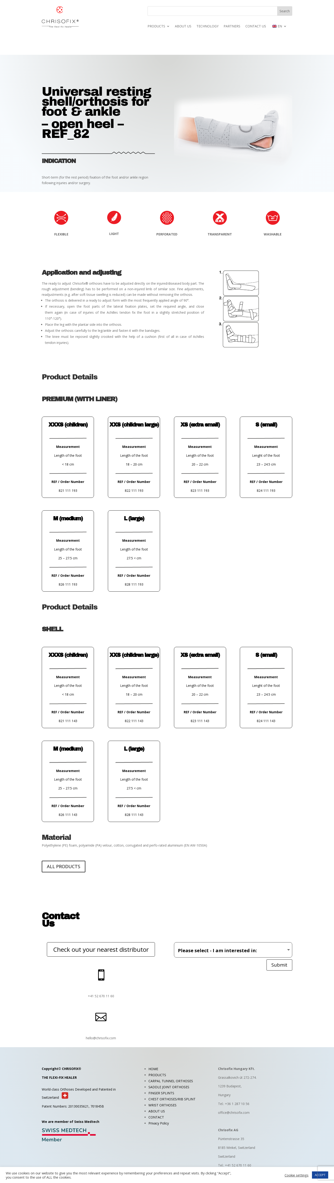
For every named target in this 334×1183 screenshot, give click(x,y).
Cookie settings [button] (296, 1175)
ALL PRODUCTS (63, 866)
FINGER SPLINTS (161, 1093)
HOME (153, 1069)
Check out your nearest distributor (101, 949)
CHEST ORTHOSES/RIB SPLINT (172, 1099)
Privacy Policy (158, 1123)
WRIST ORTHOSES (162, 1105)
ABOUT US (183, 26)
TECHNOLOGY (207, 26)
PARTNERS (232, 26)
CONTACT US (255, 26)
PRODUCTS (156, 26)
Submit (279, 965)
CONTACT (156, 1117)
